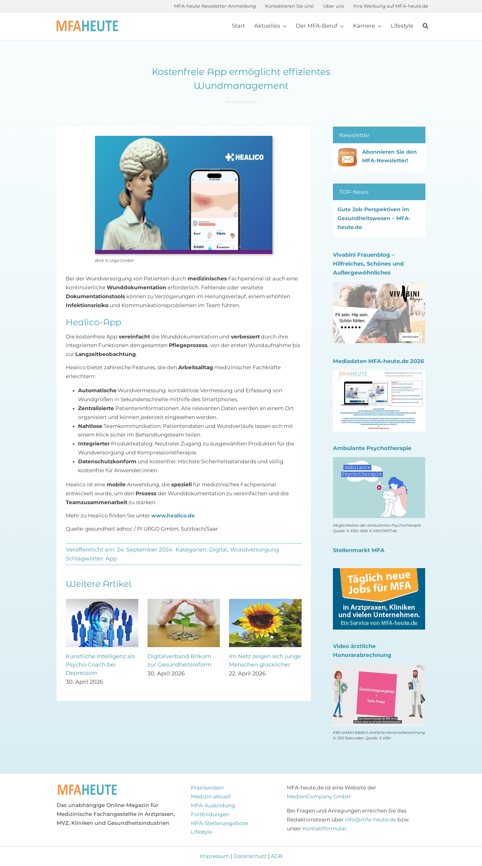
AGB (276, 856)
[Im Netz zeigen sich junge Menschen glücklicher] (265, 602)
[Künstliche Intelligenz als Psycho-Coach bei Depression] (102, 602)
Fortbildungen (210, 814)
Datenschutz (250, 856)
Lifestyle (201, 832)
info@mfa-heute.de (370, 820)
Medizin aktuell (211, 796)
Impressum (215, 856)
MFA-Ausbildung (213, 805)
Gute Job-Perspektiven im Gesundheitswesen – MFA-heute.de (374, 218)
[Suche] (425, 26)
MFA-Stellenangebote (219, 823)
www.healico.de (173, 515)
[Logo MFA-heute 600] (87, 23)
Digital (218, 549)
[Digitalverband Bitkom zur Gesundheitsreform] (184, 602)
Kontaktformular (324, 828)
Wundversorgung (254, 549)
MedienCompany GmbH (319, 796)
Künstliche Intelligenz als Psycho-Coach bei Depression (100, 664)
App (111, 558)
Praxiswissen (207, 788)
